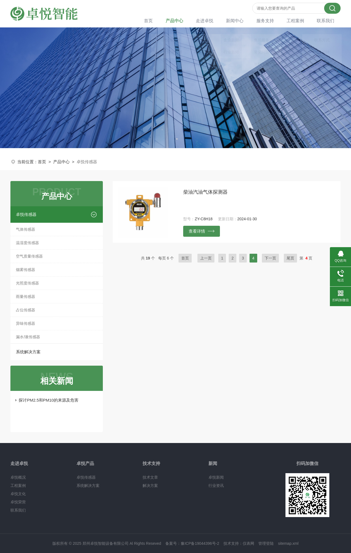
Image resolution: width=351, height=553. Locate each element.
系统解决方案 (28, 351)
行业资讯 (216, 485)
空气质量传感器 (29, 256)
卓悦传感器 (26, 214)
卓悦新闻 (216, 477)
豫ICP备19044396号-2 (200, 543)
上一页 (206, 258)
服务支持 (270, 20)
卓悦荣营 (18, 502)
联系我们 (327, 20)
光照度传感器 (27, 283)
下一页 (270, 258)
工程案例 (299, 20)
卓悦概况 (18, 477)
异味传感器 (25, 323)
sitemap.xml (288, 543)
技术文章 (150, 477)
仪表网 (248, 543)
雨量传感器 (25, 296)
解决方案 (150, 485)
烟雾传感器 (25, 269)
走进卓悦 (213, 20)
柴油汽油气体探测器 (205, 192)
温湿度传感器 (27, 243)
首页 (160, 20)
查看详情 (201, 231)
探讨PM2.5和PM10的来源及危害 (48, 400)
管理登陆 (266, 543)
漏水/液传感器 (28, 337)
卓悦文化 (18, 494)
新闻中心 (242, 20)
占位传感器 (25, 310)
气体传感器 (25, 229)
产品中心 (185, 20)
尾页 (290, 258)
